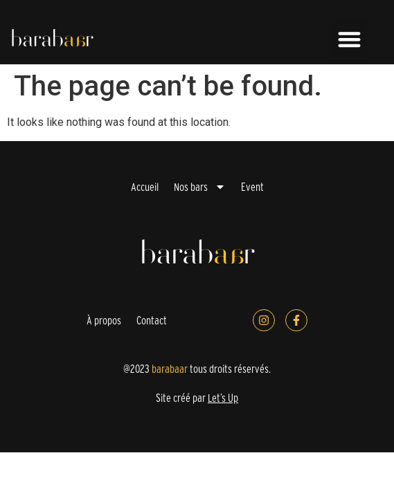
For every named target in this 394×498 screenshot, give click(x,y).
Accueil (145, 187)
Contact (151, 320)
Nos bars (200, 187)
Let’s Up (223, 397)
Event (252, 187)
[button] (349, 39)
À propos (104, 320)
